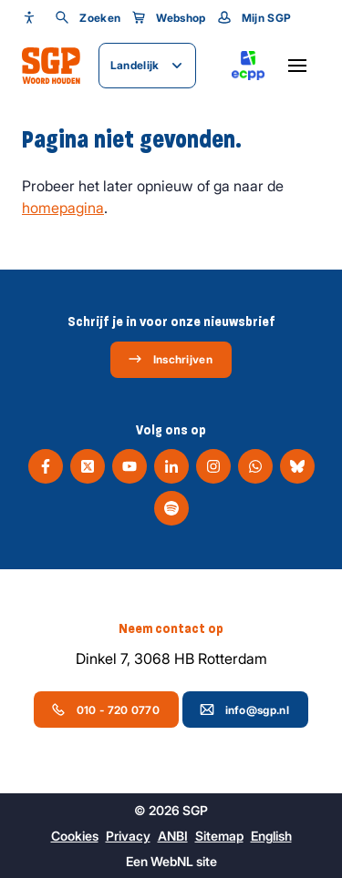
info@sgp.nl (244, 709)
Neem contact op (171, 628)
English (271, 835)
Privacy (128, 835)
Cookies (74, 835)
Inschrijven (170, 359)
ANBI (173, 835)
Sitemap (219, 835)
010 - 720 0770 (105, 709)
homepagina (63, 208)
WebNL (171, 861)
